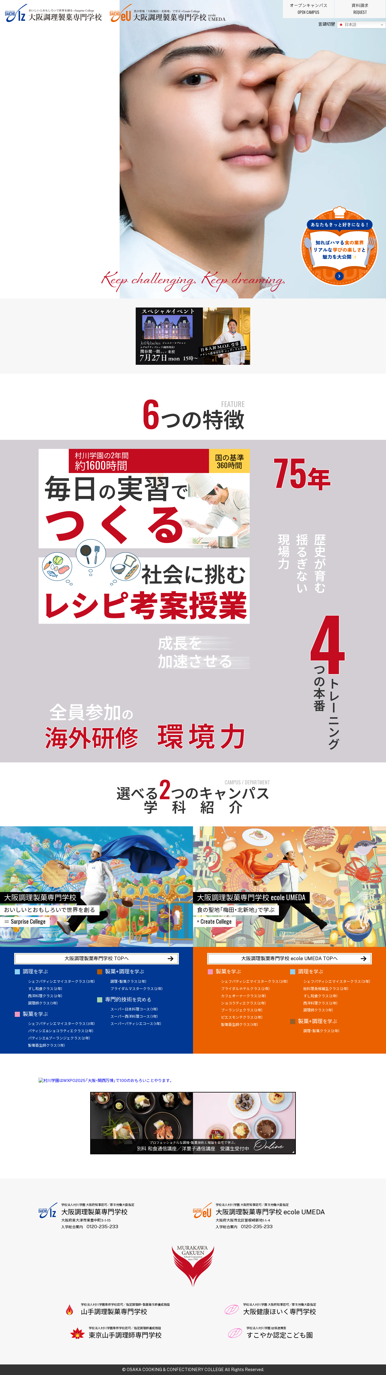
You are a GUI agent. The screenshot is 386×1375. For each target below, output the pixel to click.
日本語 (347, 24)
